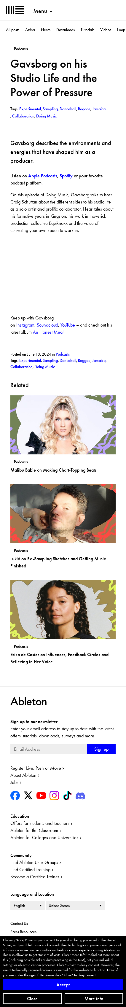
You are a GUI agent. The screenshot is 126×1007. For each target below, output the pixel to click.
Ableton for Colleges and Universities (44, 837)
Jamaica (99, 360)
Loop (121, 29)
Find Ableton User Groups (34, 862)
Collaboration (21, 366)
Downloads (65, 29)
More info (93, 998)
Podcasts (63, 354)
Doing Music (44, 366)
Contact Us (19, 923)
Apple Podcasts (42, 176)
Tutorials (87, 29)
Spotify (66, 176)
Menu (40, 11)
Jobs (14, 782)
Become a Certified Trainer (34, 877)
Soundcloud (47, 325)
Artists (30, 29)
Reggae (84, 360)
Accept (63, 984)
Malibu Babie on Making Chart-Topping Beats (53, 470)
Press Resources (23, 931)
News (45, 29)
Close (32, 998)
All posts (12, 29)
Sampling (50, 360)
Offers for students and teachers (39, 823)
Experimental (30, 360)
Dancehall (68, 360)
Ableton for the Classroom (34, 830)
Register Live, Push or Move (35, 768)
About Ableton (23, 775)
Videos (105, 29)
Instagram (25, 325)
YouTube (67, 325)
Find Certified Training (30, 869)
